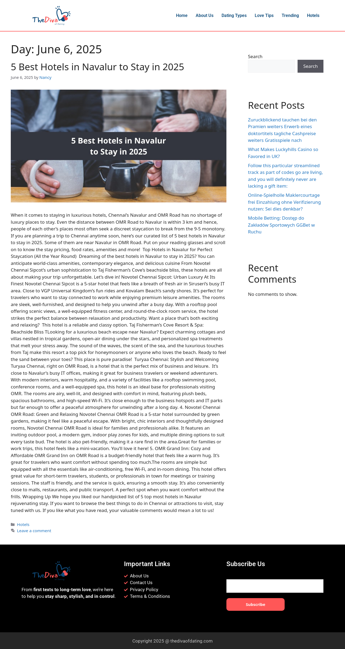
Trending (290, 15)
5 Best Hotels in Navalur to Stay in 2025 (97, 66)
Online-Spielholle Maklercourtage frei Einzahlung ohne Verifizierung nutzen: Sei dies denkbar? (284, 202)
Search (255, 56)
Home (182, 15)
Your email (274, 582)
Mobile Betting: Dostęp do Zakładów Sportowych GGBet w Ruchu (281, 225)
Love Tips (264, 15)
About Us (204, 15)
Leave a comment (33, 529)
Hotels (313, 15)
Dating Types (234, 15)
